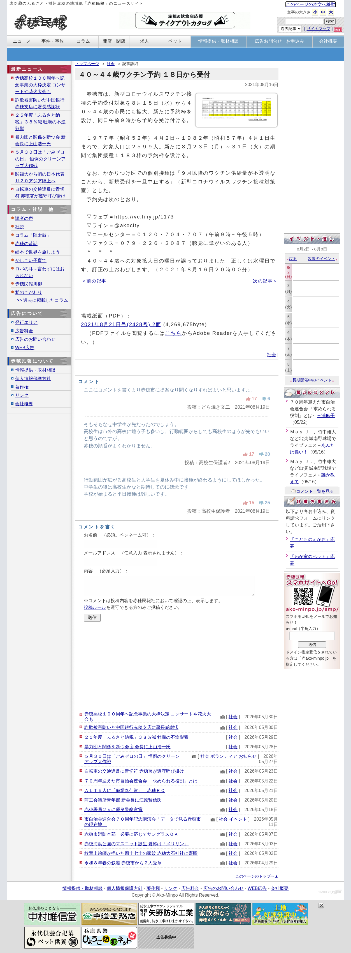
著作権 (22, 387)
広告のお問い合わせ (35, 339)
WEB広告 (24, 347)
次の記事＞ (265, 280)
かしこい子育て (31, 260)
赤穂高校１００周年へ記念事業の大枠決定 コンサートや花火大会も (40, 85)
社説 (19, 226)
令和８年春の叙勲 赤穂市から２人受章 (123, 862)
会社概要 (24, 403)
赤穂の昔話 (26, 243)
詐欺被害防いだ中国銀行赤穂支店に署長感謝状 (131, 727)
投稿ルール (95, 607)
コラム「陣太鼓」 (33, 235)
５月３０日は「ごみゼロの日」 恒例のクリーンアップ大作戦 (40, 159)
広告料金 (24, 330)
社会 (111, 63)
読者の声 (24, 218)
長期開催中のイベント (312, 380)
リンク (22, 395)
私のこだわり (28, 292)
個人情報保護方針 (33, 378)
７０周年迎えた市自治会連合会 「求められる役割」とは (140, 781)
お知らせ (248, 756)
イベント (238, 819)
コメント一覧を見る (312, 491)
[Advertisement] (176, 670)
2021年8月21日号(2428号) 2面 (121, 324)
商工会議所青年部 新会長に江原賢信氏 (123, 800)
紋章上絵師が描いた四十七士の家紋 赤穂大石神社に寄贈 (140, 853)
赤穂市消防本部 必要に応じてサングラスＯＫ (131, 834)
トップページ (87, 63)
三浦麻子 (326, 415)
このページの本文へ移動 (310, 4)
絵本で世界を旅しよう (37, 252)
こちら (173, 333)
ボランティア (223, 756)
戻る (291, 258)
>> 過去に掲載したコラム (42, 300)
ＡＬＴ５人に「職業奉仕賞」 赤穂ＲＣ (124, 790)
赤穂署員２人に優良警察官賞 (113, 809)
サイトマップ (318, 28)
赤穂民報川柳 (28, 284)
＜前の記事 (94, 280)
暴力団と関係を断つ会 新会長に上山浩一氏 (127, 746)
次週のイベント (323, 258)
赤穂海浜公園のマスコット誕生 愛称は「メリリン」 (136, 843)
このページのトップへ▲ (256, 876)
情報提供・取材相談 (35, 370)
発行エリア (26, 322)
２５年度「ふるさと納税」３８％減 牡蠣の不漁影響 (136, 737)
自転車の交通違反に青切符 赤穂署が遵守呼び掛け (134, 771)
